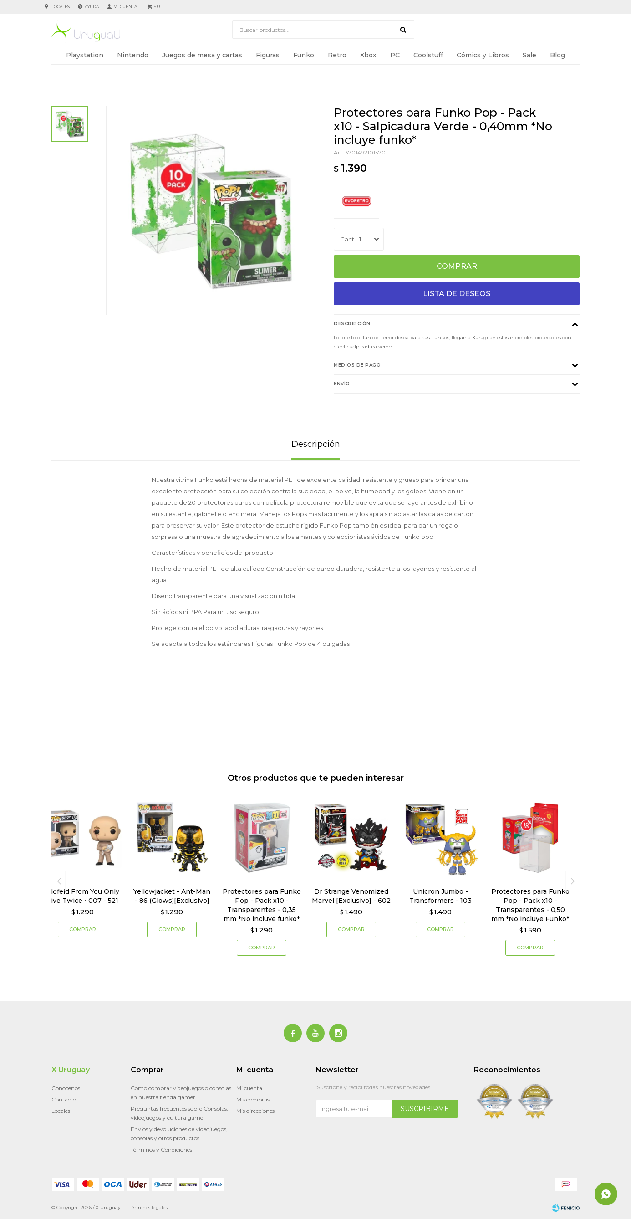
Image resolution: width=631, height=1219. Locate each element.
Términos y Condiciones (161, 1149)
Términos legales (149, 1207)
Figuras (268, 55)
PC (395, 55)
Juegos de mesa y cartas (202, 55)
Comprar (457, 266)
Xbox (368, 55)
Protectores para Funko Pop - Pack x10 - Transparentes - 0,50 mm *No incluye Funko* (530, 905)
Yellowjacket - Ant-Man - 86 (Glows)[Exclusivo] (171, 896)
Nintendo (132, 55)
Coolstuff (428, 55)
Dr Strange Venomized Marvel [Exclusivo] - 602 (351, 896)
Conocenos (65, 1088)
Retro (337, 55)
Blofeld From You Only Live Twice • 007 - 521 (82, 896)
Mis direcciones (255, 1110)
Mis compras (253, 1099)
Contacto (63, 1099)
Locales (60, 6)
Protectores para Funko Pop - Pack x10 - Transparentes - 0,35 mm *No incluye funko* (262, 905)
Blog (557, 55)
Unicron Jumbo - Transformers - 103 (440, 896)
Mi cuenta (249, 1088)
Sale (529, 55)
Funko (303, 55)
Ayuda (92, 6)
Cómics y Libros (483, 55)
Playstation (84, 55)
